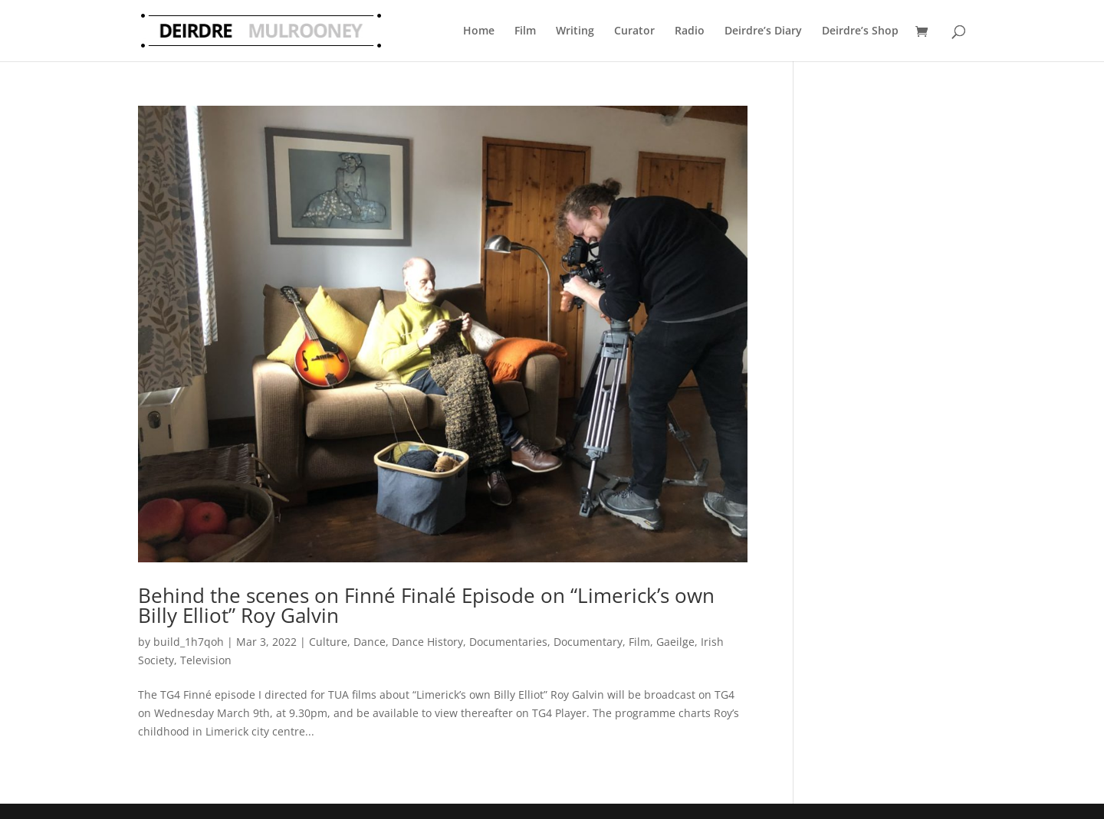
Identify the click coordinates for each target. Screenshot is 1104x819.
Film (525, 30)
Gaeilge (675, 641)
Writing (575, 30)
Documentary (588, 641)
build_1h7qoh (188, 641)
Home (479, 30)
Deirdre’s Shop (860, 30)
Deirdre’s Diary (763, 30)
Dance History (427, 641)
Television (206, 660)
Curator (634, 30)
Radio (690, 30)
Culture (328, 641)
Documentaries (508, 641)
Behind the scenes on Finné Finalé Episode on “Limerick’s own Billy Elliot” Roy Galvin (426, 605)
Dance (369, 641)
